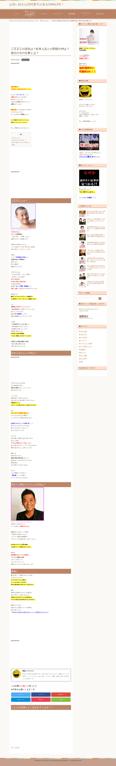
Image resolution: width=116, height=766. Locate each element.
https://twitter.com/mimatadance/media (23, 229)
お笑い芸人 (25, 59)
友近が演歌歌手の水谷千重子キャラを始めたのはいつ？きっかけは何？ (96, 267)
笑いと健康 (83, 355)
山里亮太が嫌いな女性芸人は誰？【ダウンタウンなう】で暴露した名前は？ (96, 259)
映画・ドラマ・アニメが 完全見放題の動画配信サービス (30, 14)
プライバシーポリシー (86, 13)
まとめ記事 (83, 337)
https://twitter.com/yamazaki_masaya (23, 521)
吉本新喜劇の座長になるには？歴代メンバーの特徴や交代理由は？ (96, 228)
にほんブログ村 (83, 311)
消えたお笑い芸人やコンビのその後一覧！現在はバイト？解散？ (96, 275)
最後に (13, 144)
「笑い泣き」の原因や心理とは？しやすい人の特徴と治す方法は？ (96, 252)
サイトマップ (58, 13)
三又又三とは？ (16, 138)
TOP (24, 20)
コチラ (94, 121)
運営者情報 (72, 13)
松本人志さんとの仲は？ (18, 140)
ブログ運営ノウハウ (86, 346)
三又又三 (17, 747)
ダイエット (83, 340)
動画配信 (83, 349)
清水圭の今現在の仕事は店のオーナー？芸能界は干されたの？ (30, 612)
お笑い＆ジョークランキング (86, 318)
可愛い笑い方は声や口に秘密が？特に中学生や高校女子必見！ (95, 283)
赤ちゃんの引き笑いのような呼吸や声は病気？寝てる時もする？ (96, 212)
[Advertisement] (41, 35)
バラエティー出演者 (86, 343)
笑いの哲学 (83, 358)
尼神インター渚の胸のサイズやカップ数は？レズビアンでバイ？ (96, 220)
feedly (61, 699)
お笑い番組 (83, 331)
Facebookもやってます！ (87, 368)
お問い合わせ (100, 13)
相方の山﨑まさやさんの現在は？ (21, 142)
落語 (81, 361)
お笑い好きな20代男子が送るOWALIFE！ (36, 4)
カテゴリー (44, 13)
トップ (16, 13)
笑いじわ (83, 352)
